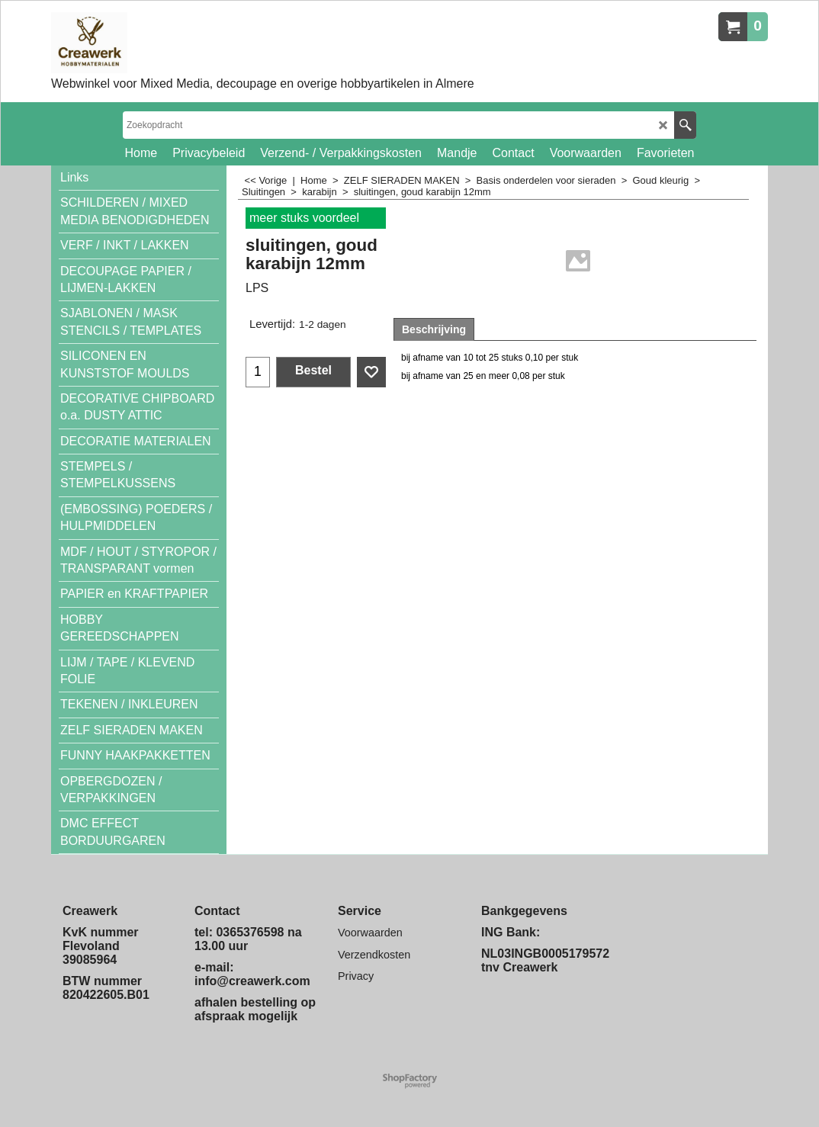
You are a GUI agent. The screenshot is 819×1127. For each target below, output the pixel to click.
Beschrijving (434, 329)
